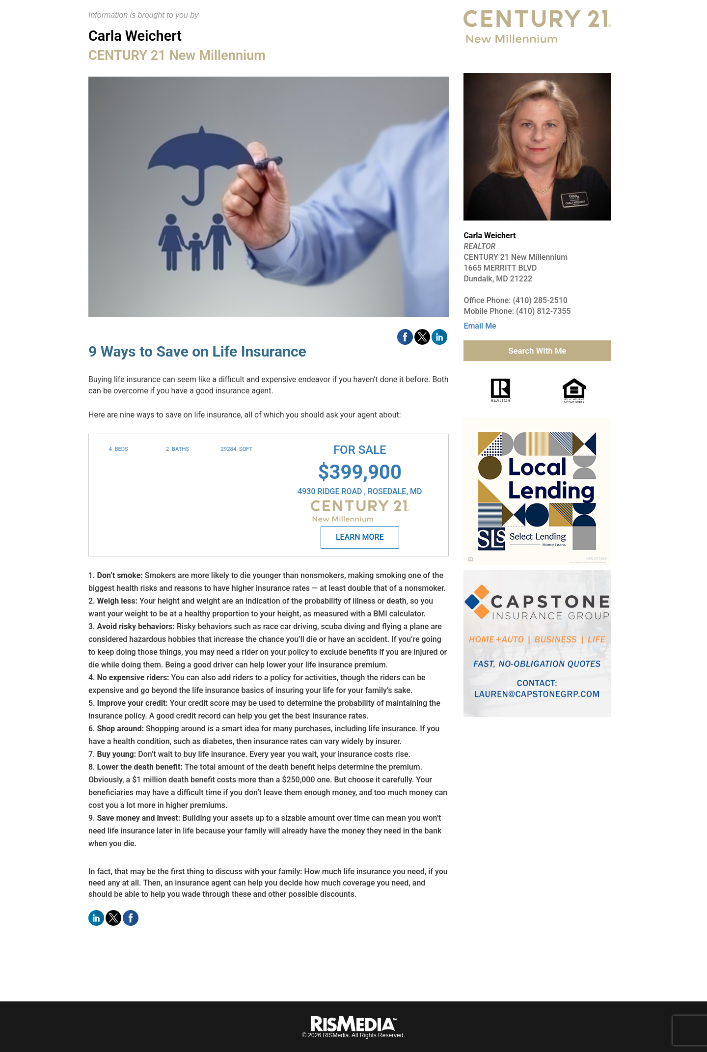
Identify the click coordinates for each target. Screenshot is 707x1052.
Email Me (479, 326)
